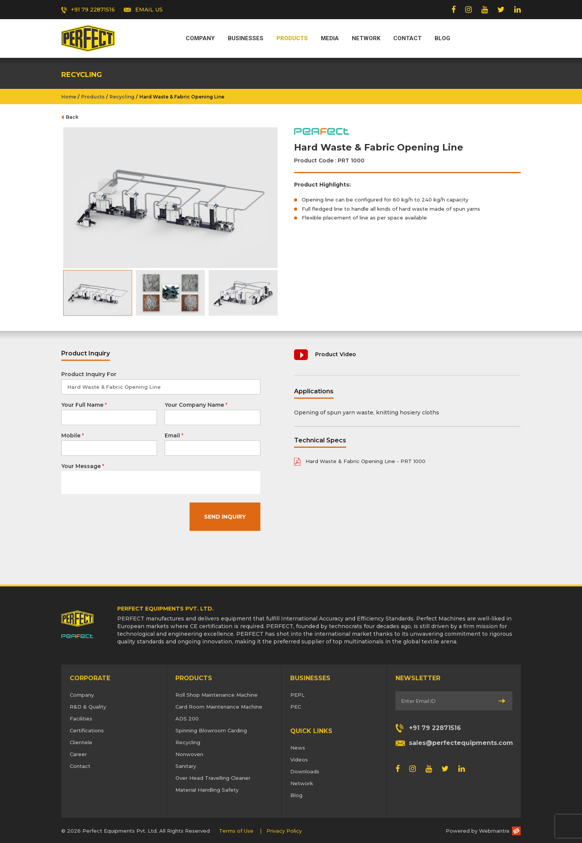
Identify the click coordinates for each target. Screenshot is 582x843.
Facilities (81, 718)
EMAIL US (149, 9)
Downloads (304, 771)
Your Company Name (196, 404)
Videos (299, 759)
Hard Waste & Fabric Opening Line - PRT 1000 (365, 461)
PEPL (297, 695)
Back (72, 117)
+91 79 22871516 (93, 9)
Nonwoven (189, 754)
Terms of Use (236, 831)
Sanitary (185, 766)
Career (78, 754)
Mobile (72, 435)
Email (174, 435)
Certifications (87, 730)
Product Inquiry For (88, 374)
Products (292, 38)
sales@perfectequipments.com (460, 742)
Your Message (82, 466)
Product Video (335, 354)
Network (366, 38)
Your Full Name (84, 404)
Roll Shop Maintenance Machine (216, 695)
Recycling (122, 97)
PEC (295, 707)
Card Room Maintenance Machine (218, 707)
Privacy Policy (284, 831)
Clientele (81, 742)
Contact (407, 38)
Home (68, 97)
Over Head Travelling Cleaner (212, 778)
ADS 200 (187, 718)
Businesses (245, 38)
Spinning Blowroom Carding (211, 730)
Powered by (477, 831)
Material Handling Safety (207, 790)
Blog (442, 38)
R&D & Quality (88, 707)
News (297, 748)
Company (200, 38)
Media (330, 38)
